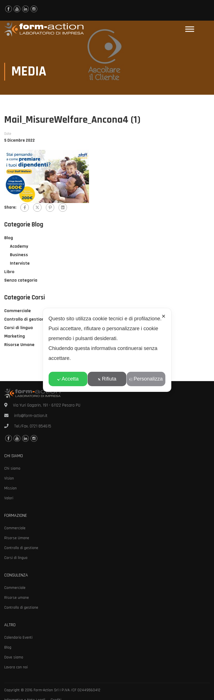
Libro (9, 272)
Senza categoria (20, 281)
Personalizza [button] (146, 379)
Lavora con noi (16, 667)
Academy (19, 247)
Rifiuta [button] (107, 379)
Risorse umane (16, 597)
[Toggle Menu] (189, 29)
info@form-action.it (30, 415)
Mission (10, 488)
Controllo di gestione (25, 320)
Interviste (20, 264)
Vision (9, 478)
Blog (8, 238)
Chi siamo (12, 468)
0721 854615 (40, 426)
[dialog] (107, 350)
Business (19, 255)
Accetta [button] (68, 379)
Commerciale (17, 311)
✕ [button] (163, 316)
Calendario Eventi (18, 637)
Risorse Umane (19, 345)
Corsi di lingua (18, 328)
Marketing (14, 337)
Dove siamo (13, 657)
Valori (8, 498)
